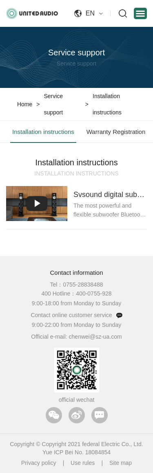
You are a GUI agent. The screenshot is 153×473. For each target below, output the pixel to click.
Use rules (83, 463)
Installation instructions (107, 104)
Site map (120, 463)
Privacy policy (38, 463)
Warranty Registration (116, 131)
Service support (53, 104)
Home (24, 104)
